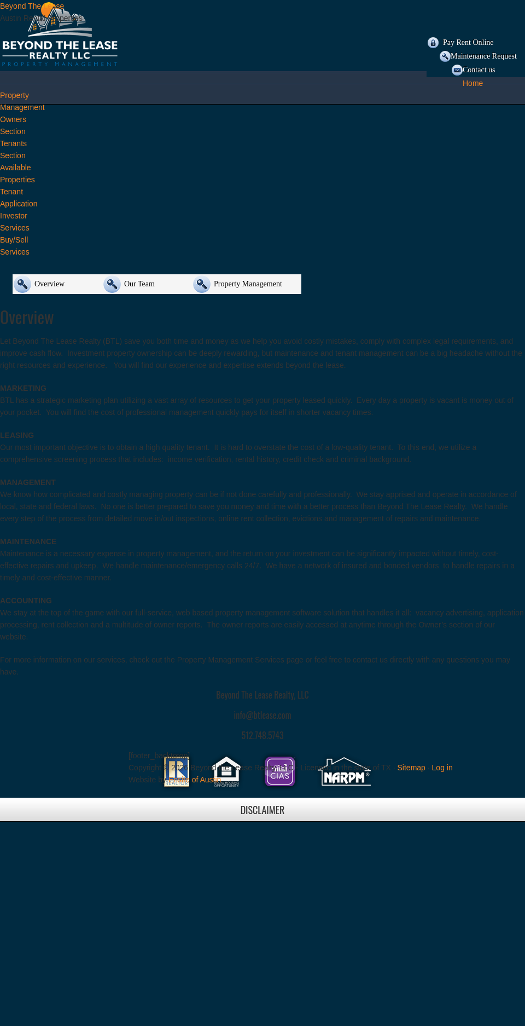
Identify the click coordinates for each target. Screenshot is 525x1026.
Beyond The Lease (32, 6)
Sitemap (411, 767)
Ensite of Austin (194, 779)
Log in (442, 767)
